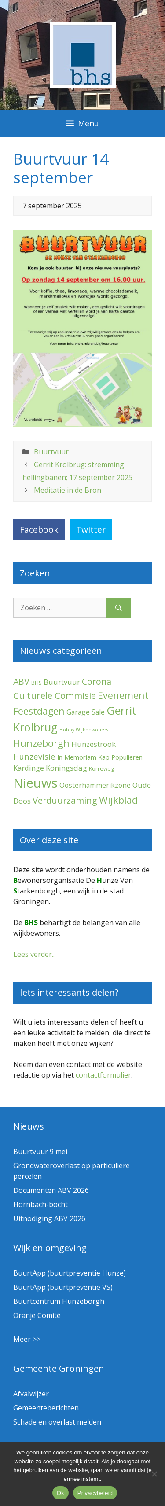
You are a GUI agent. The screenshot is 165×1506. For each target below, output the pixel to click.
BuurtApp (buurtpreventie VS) (63, 1287)
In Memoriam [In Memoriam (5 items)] (76, 757)
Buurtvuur (51, 452)
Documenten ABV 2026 (51, 1190)
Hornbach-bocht (40, 1204)
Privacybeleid (95, 1493)
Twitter (91, 529)
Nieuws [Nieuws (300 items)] (35, 783)
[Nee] (154, 1473)
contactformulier (103, 1075)
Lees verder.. (34, 954)
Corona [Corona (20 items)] (96, 681)
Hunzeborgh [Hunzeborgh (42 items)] (41, 742)
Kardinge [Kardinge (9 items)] (28, 768)
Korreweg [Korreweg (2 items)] (101, 768)
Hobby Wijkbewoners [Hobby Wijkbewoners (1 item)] (83, 730)
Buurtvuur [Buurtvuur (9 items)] (62, 682)
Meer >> (26, 1339)
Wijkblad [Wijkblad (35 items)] (118, 800)
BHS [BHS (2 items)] (36, 683)
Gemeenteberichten (46, 1408)
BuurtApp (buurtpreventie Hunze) (69, 1273)
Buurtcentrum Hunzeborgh (58, 1301)
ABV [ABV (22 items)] (21, 681)
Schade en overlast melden (57, 1422)
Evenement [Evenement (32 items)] (123, 695)
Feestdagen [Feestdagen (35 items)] (39, 711)
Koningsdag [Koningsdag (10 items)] (66, 768)
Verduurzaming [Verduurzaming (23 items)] (65, 800)
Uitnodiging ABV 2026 (49, 1218)
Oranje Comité (37, 1315)
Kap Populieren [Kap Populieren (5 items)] (120, 757)
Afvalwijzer (31, 1394)
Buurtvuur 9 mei (40, 1151)
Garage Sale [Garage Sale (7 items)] (85, 712)
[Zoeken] (118, 608)
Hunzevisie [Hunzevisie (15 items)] (34, 756)
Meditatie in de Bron (67, 490)
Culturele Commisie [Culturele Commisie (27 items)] (54, 695)
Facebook (39, 529)
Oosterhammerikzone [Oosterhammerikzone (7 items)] (95, 785)
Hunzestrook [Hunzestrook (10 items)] (93, 744)
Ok (60, 1493)
